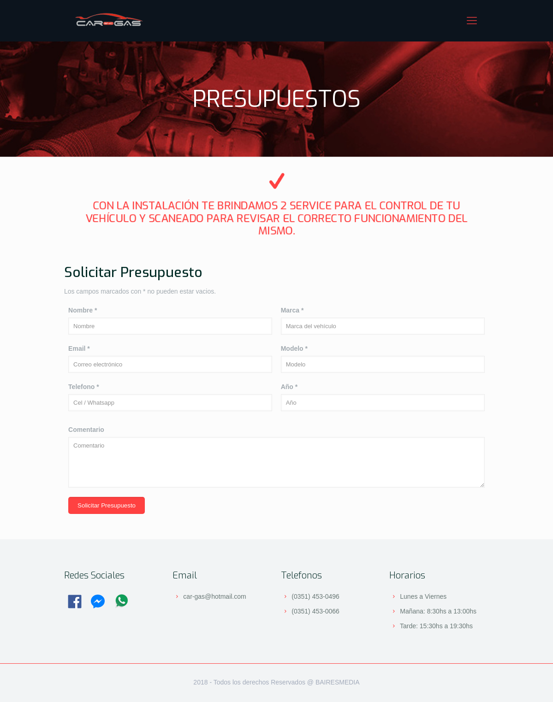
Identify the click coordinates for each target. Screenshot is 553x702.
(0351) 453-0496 (315, 596)
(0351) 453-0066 (315, 611)
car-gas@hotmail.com (214, 596)
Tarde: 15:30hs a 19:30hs (436, 626)
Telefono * (83, 386)
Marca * (292, 310)
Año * (289, 386)
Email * (79, 348)
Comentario (86, 429)
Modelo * (294, 348)
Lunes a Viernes (423, 596)
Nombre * (82, 310)
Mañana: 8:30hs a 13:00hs (438, 611)
